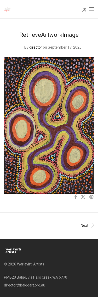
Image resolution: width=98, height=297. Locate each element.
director (35, 47)
